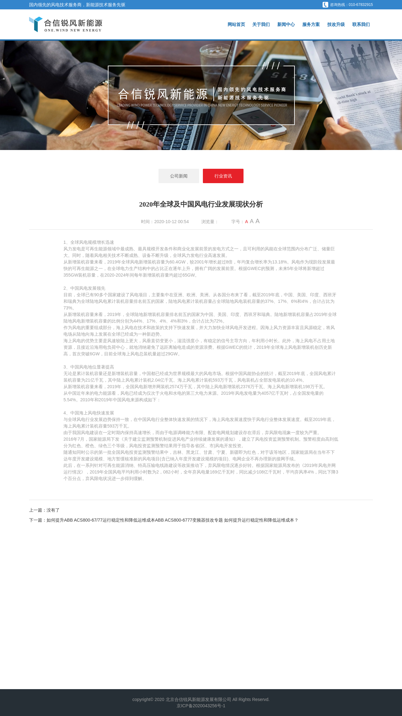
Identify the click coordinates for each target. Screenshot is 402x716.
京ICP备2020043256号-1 (201, 705)
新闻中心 (286, 24)
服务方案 (311, 24)
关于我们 (261, 24)
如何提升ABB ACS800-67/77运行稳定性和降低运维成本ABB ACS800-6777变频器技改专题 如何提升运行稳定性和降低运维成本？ (173, 520)
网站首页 (236, 24)
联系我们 (361, 24)
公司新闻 (179, 175)
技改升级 (336, 24)
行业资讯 (223, 175)
